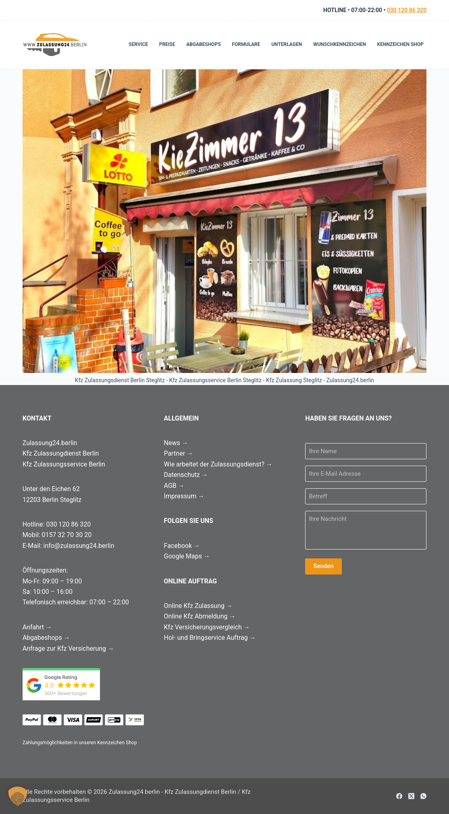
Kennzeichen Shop (400, 44)
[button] (17, 796)
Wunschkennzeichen (339, 44)
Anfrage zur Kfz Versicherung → (68, 648)
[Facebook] (399, 796)
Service (138, 44)
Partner (178, 453)
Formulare (246, 44)
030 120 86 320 (406, 10)
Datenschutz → (186, 475)
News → (176, 443)
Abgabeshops (203, 44)
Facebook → (182, 546)
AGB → (174, 485)
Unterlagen (286, 44)
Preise (167, 44)
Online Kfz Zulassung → (198, 606)
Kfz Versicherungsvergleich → (207, 627)
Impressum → (184, 496)
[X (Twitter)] (411, 796)
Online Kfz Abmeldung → (200, 616)
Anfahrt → (37, 627)
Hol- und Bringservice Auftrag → (210, 637)
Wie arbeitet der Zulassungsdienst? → (218, 464)
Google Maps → (187, 556)
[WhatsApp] (423, 796)
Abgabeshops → (46, 637)
